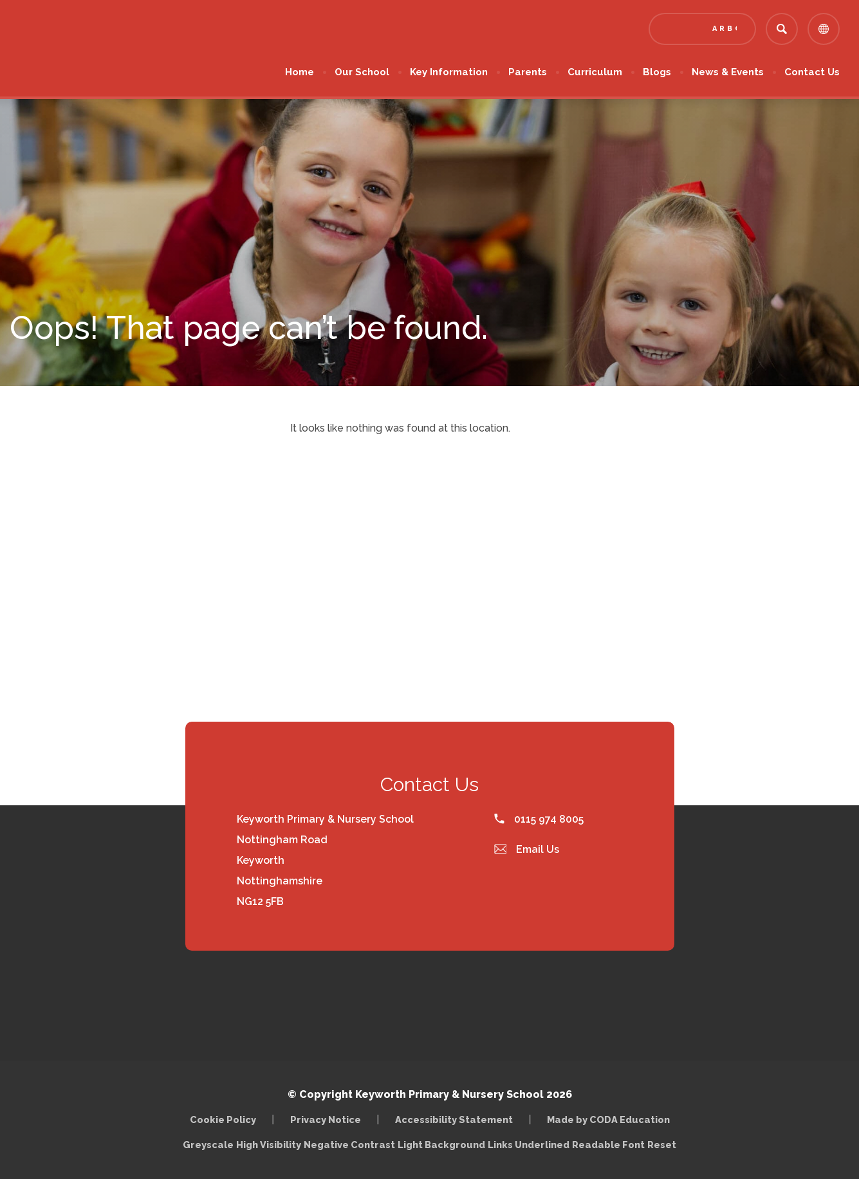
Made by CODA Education (608, 1119)
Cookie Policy (223, 1119)
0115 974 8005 (539, 819)
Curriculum (595, 72)
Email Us (527, 849)
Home (299, 72)
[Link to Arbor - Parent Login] (702, 29)
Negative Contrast (349, 1144)
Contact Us (812, 72)
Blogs (657, 72)
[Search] (782, 29)
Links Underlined (528, 1144)
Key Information (449, 72)
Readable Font (608, 1144)
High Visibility (268, 1144)
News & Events (728, 72)
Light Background (441, 1144)
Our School (362, 72)
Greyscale (208, 1144)
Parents (527, 72)
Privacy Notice (325, 1119)
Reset (661, 1144)
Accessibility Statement (454, 1119)
